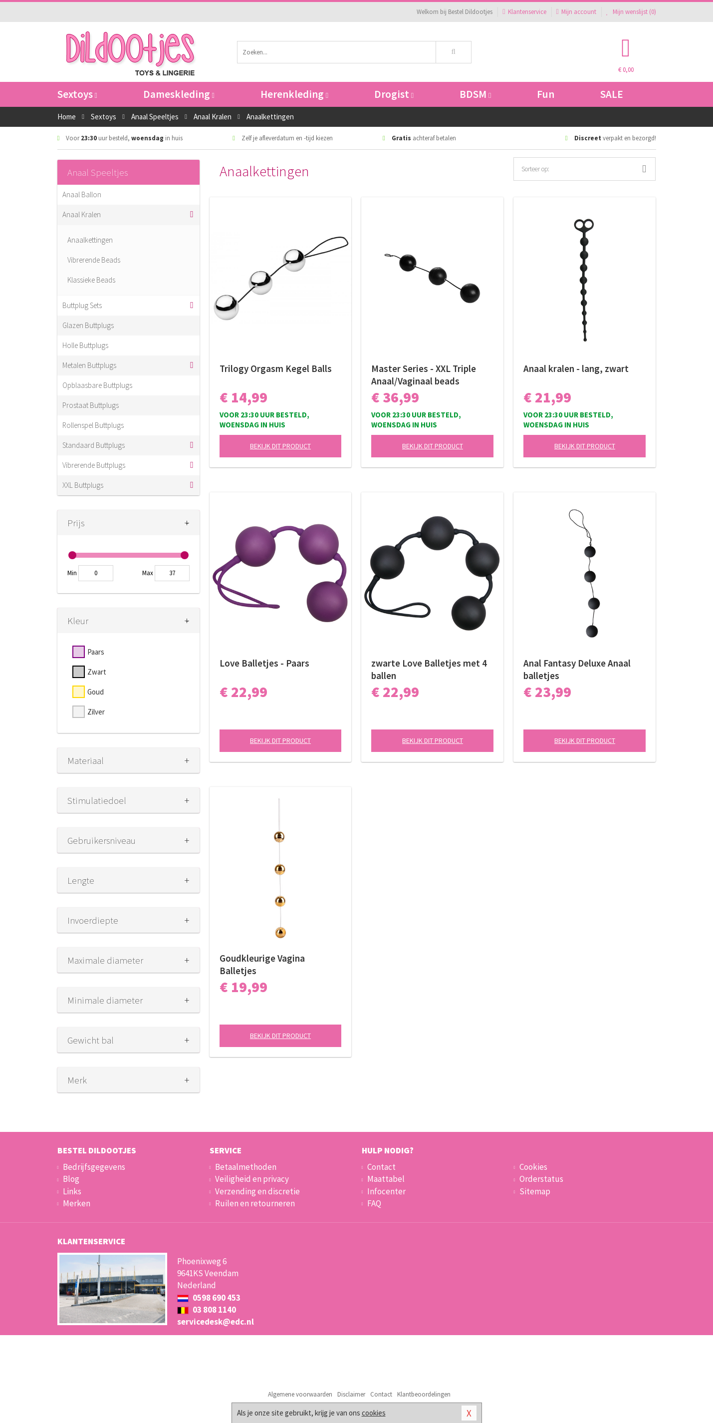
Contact (381, 1166)
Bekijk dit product (280, 445)
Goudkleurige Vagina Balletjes (262, 964)
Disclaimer (351, 1394)
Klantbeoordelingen (424, 1394)
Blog (71, 1178)
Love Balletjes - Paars (264, 663)
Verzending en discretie (257, 1191)
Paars (95, 652)
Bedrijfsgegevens (94, 1166)
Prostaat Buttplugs (90, 405)
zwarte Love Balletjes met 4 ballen (429, 669)
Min (72, 573)
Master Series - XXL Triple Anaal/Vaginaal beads (423, 374)
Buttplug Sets (82, 305)
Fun (545, 94)
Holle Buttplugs (85, 345)
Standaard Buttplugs (93, 445)
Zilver (96, 711)
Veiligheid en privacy (252, 1178)
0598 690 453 (208, 1297)
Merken (76, 1203)
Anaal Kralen (81, 214)
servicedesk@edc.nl (215, 1321)
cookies (374, 1413)
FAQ (374, 1203)
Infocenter (386, 1191)
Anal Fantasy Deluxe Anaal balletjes (577, 669)
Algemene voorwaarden (300, 1394)
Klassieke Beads (91, 280)
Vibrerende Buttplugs (93, 465)
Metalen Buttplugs (89, 365)
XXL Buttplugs (82, 485)
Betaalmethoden (245, 1166)
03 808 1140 (206, 1309)
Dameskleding (179, 94)
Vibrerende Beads (93, 260)
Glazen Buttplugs (88, 325)
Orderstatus (541, 1178)
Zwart (96, 672)
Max (147, 573)
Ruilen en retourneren (255, 1203)
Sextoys (77, 94)
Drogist (394, 94)
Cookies (533, 1166)
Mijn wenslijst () (631, 11)
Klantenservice (524, 11)
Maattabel (386, 1178)
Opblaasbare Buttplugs (97, 385)
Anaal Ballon (81, 194)
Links (72, 1191)
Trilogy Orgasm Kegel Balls (276, 368)
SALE (611, 94)
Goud (95, 692)
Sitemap (534, 1191)
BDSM (475, 94)
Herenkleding (294, 94)
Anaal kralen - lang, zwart (576, 368)
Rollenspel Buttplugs (93, 425)
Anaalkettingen (90, 240)
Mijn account (576, 11)
